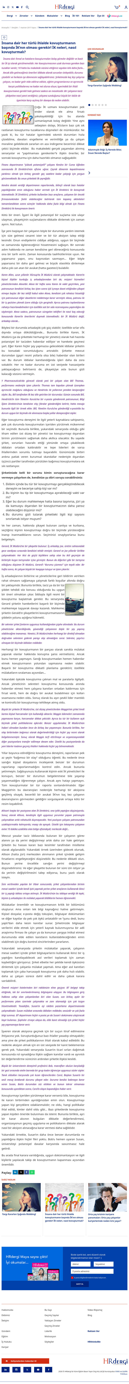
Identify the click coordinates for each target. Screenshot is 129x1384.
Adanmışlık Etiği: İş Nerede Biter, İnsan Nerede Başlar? (105, 150)
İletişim (5, 1321)
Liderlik (48, 1332)
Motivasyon (50, 1337)
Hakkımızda (7, 1311)
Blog (67, 15)
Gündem (40, 15)
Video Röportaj (95, 1311)
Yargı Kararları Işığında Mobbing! (104, 85)
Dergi (10, 15)
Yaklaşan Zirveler (53, 1321)
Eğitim (5, 1337)
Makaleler (52, 15)
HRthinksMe (94, 1342)
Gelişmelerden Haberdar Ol (21, 1362)
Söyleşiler (49, 1342)
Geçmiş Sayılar (52, 1316)
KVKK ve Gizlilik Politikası (121, 1373)
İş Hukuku (7, 1342)
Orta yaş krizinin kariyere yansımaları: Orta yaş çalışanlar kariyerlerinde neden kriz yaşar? (104, 1218)
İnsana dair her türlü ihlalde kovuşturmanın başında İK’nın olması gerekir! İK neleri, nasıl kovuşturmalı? (64, 1218)
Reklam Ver (88, 15)
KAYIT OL (79, 1285)
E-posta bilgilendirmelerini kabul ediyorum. (90, 1279)
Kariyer (5, 1348)
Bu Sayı (48, 1311)
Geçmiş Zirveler (52, 1327)
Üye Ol (101, 15)
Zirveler (24, 15)
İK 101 (76, 15)
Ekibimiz (6, 1316)
